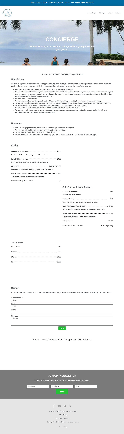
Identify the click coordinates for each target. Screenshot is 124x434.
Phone (13, 310)
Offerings (102, 13)
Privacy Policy (63, 427)
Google (68, 339)
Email (13, 303)
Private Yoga (91, 13)
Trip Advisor (84, 339)
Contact (118, 13)
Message (14, 316)
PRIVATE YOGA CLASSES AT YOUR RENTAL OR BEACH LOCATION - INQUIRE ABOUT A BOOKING (62, 3)
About (110, 13)
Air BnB (58, 339)
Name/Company (17, 297)
